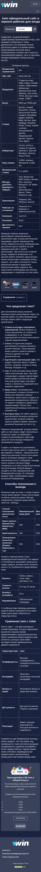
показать (20, 297)
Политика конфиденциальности (15, 854)
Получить (20, 818)
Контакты (6, 850)
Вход (35, 4)
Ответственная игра (10, 857)
